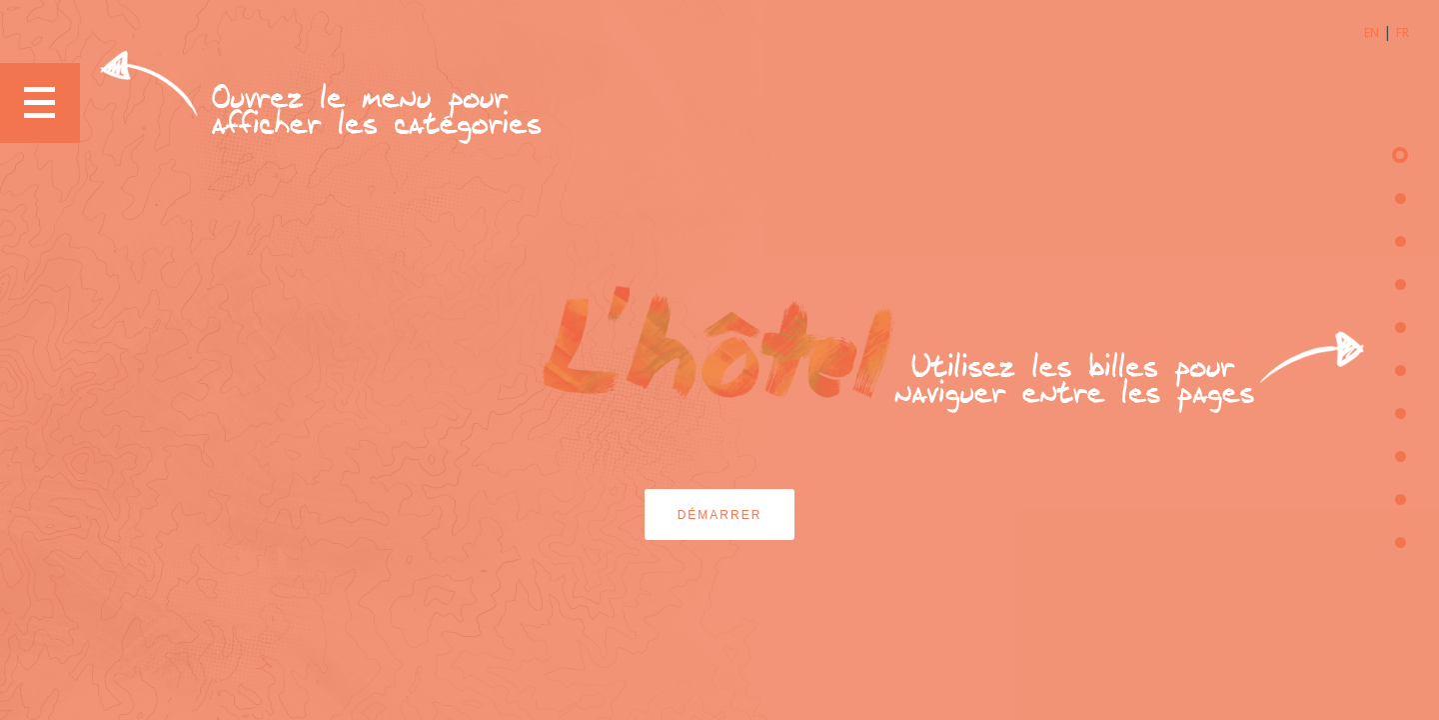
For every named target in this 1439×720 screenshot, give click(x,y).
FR (1402, 32)
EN (1371, 32)
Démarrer (720, 515)
